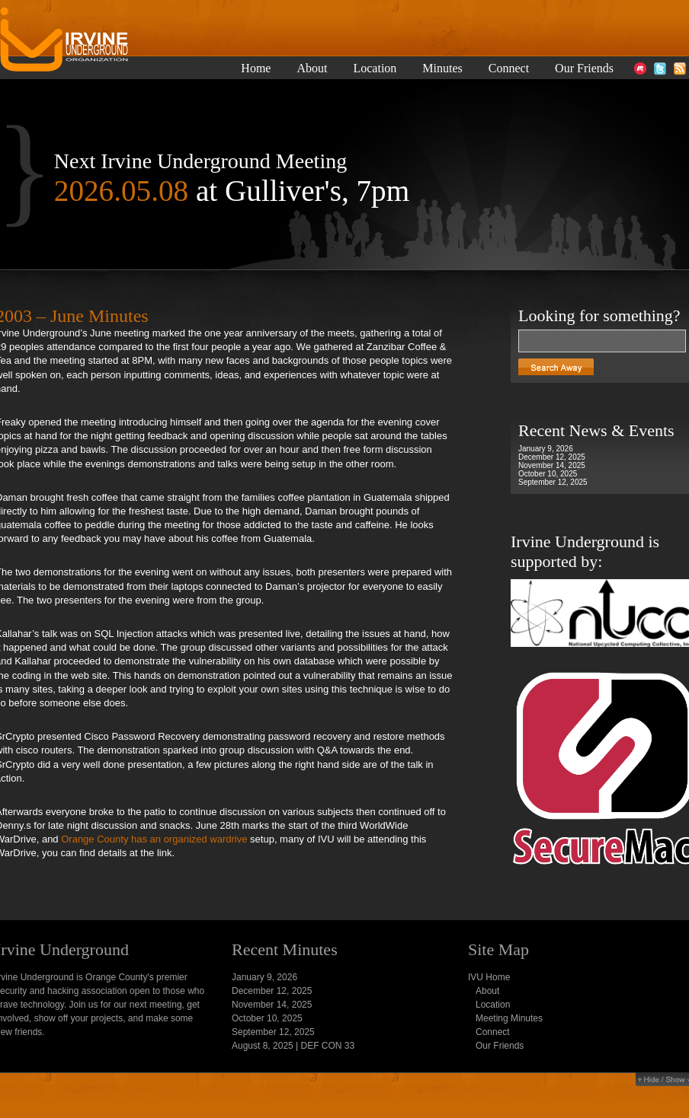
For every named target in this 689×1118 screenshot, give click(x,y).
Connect (509, 68)
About (311, 68)
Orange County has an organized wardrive (154, 839)
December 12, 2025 (551, 457)
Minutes (442, 68)
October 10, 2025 (547, 474)
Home (256, 68)
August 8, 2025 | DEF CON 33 (293, 1045)
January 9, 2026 (545, 448)
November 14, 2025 (551, 465)
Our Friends (584, 68)
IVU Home (489, 977)
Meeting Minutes (509, 1018)
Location (374, 68)
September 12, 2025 (553, 482)
